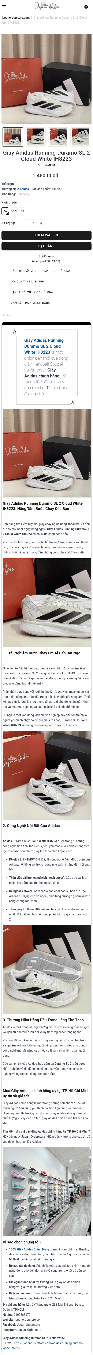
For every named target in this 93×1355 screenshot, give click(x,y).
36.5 (13, 211)
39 (22, 211)
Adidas (24, 189)
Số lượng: (8, 223)
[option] (46, 79)
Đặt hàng (46, 246)
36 (6, 212)
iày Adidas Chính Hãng (34, 1249)
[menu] (16, 6)
